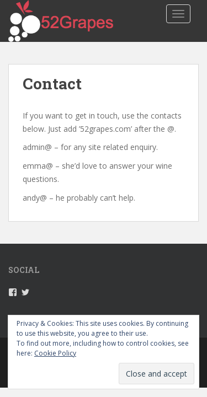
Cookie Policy (55, 353)
